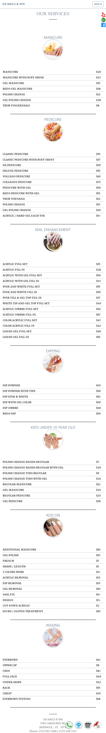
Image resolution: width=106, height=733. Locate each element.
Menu (99, 5)
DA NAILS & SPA (13, 4)
